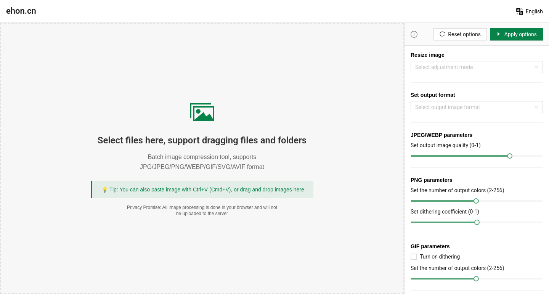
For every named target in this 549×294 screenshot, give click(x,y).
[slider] (510, 156)
